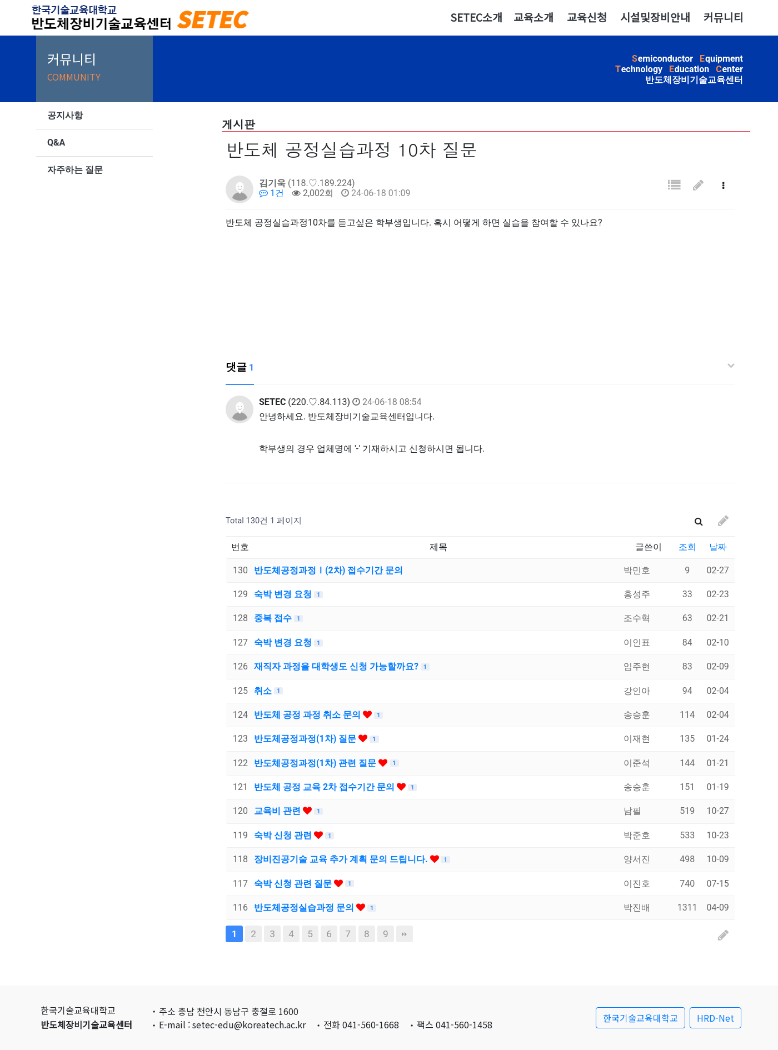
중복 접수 (274, 618)
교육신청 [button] (587, 17)
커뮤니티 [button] (724, 17)
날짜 (718, 547)
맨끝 (404, 934)
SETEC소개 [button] (476, 17)
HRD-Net (715, 1017)
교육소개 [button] (533, 17)
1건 (271, 193)
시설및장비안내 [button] (655, 17)
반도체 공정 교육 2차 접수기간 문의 (325, 787)
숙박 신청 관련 (284, 835)
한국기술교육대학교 (640, 1017)
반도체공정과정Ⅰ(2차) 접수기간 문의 (328, 570)
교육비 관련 (278, 811)
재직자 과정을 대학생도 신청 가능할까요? (337, 666)
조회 (687, 547)
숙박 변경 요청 (284, 594)
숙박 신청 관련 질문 (294, 883)
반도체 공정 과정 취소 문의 (308, 714)
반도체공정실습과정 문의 (305, 907)
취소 (264, 691)
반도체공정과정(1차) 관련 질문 (316, 763)
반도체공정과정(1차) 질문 (306, 738)
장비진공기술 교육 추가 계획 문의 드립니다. (342, 859)
